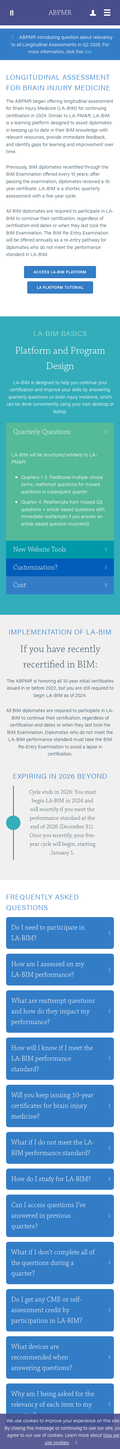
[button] (60, 432)
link (87, 51)
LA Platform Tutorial (60, 287)
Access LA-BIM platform (60, 271)
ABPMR (60, 12)
